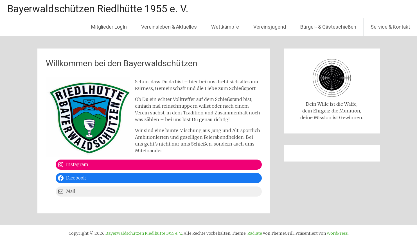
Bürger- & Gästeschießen (328, 27)
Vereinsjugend (269, 27)
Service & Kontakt (390, 27)
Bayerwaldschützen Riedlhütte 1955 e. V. (97, 9)
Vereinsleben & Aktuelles (169, 27)
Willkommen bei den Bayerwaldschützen (121, 63)
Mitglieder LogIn (109, 27)
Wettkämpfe (225, 27)
